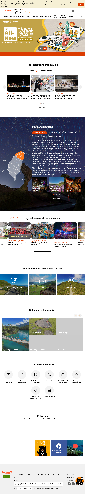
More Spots (56, 198)
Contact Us (70, 477)
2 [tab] (41, 103)
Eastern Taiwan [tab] (39, 136)
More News (42, 107)
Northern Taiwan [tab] (40, 133)
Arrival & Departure (8, 377)
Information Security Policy (74, 472)
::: (0, 56)
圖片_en (45, 48)
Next (78, 36)
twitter (73, 483)
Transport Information (76, 377)
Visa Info (49, 376)
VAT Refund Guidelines (35, 377)
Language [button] (78, 11)
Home (64, 11)
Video (40, 48)
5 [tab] (59, 194)
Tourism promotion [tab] (48, 70)
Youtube (73, 10)
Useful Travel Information (63, 377)
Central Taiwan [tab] (54, 133)
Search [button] (77, 16)
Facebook (69, 483)
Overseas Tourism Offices (35, 392)
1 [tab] (40, 103)
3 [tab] (43, 103)
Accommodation (49, 392)
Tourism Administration (53, 11)
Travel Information (22, 377)
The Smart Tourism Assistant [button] (79, 481)
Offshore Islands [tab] (55, 136)
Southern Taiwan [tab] (70, 133)
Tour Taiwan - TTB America (69, 10)
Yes (81, 4)
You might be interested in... (80, 16)
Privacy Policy (71, 474)
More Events (42, 253)
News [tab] (32, 70)
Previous (6, 36)
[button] (42, 466)
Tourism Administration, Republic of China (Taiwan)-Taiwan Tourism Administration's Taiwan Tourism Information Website (7, 11)
